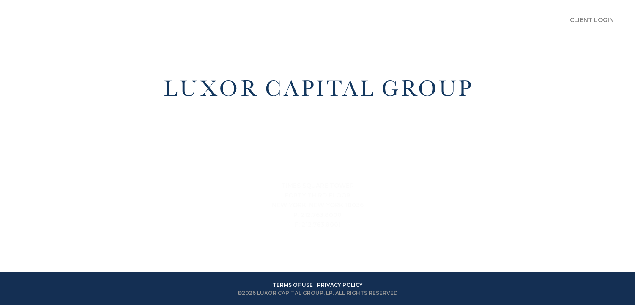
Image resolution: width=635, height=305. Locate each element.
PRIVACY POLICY (340, 285)
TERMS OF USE (293, 285)
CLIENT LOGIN (592, 20)
